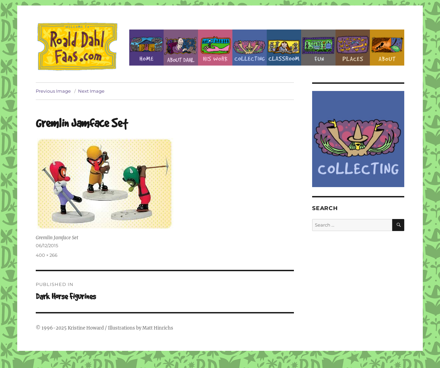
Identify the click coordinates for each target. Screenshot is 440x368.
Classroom (284, 48)
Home (146, 48)
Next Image (91, 91)
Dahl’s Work (215, 48)
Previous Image (53, 91)
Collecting (249, 48)
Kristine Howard (86, 328)
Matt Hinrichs (157, 328)
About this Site (387, 48)
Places (353, 48)
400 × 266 (46, 255)
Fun (318, 48)
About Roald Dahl (181, 48)
